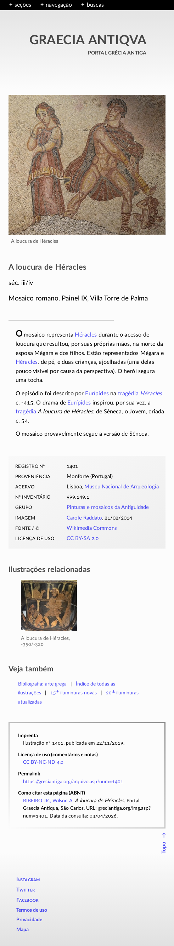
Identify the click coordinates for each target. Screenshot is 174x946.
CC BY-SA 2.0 (83, 538)
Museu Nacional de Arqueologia (121, 486)
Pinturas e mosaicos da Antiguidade (108, 507)
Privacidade (29, 919)
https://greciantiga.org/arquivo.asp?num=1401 (73, 781)
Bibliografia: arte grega (42, 684)
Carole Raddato (84, 518)
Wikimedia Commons (92, 528)
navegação (59, 5)
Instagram (28, 879)
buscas (95, 5)
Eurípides (96, 393)
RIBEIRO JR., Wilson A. (48, 800)
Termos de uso (31, 910)
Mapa (22, 929)
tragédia (128, 393)
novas (73, 692)
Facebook (27, 900)
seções (23, 5)
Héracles (86, 335)
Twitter (25, 890)
